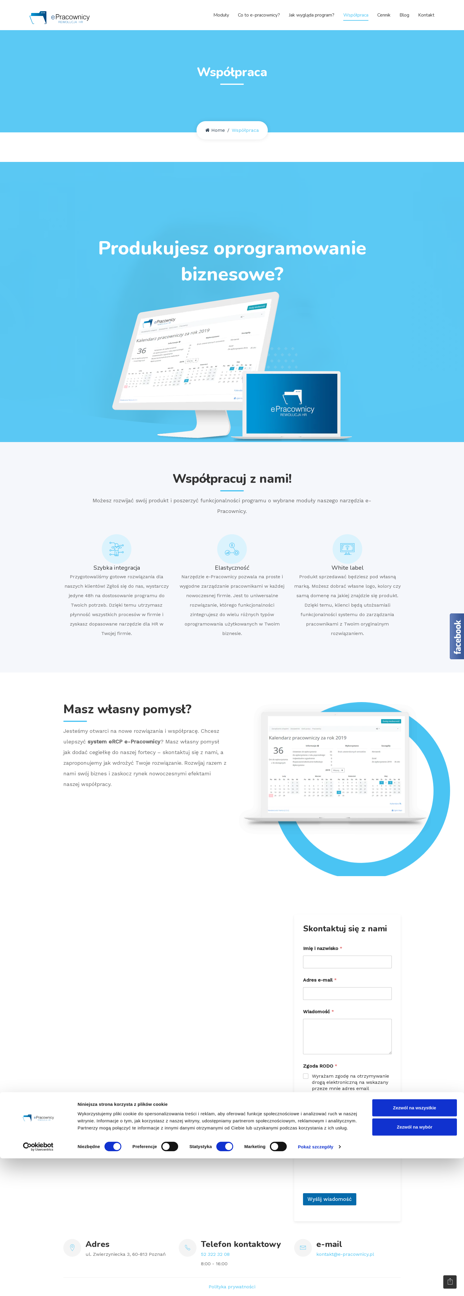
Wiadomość (318, 1011)
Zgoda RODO (320, 1066)
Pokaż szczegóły (316, 1284)
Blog (404, 15)
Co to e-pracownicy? (259, 15)
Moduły (221, 15)
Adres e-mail (320, 980)
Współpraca (355, 15)
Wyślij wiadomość (329, 1199)
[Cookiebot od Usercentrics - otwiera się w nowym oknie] (38, 1284)
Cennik (384, 15)
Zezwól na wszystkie (414, 1245)
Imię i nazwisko (322, 948)
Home (215, 130)
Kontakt (426, 15)
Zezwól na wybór (414, 1264)
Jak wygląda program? (311, 15)
